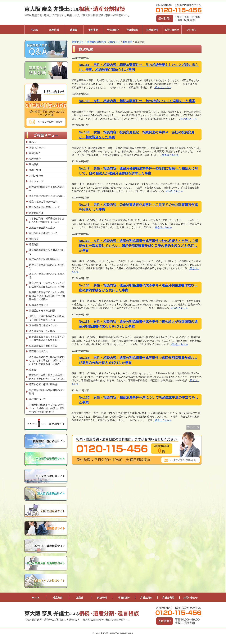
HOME (34, 29)
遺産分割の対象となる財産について (46, 252)
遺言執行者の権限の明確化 (43, 384)
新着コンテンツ (37, 147)
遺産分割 (54, 29)
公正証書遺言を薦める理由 (43, 345)
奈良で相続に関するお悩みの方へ (46, 196)
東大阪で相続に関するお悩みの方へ (46, 189)
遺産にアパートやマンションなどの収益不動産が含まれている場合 (46, 285)
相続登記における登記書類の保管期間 (46, 392)
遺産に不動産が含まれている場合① (46, 267)
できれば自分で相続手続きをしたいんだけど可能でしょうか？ (46, 220)
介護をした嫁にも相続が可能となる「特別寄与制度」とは (46, 318)
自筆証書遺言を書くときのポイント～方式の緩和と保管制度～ (46, 338)
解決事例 (93, 29)
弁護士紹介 (132, 29)
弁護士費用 (152, 29)
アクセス (191, 29)
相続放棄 (34, 239)
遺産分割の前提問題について (44, 207)
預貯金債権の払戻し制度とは (44, 259)
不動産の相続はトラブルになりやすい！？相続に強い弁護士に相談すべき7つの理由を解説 (46, 408)
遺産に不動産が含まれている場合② (46, 276)
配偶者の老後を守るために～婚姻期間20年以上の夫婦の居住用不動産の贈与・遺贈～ (47, 296)
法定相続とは (36, 213)
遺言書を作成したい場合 (42, 331)
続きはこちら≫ (162, 87)
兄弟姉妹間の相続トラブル (43, 325)
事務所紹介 (113, 29)
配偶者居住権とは (38, 305)
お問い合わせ (172, 29)
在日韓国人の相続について (43, 233)
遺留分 (73, 29)
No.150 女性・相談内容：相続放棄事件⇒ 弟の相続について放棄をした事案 (137, 101)
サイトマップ (36, 181)
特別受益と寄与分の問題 (42, 310)
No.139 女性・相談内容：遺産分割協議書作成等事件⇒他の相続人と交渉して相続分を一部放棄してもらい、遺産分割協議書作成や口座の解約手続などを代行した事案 (138, 245)
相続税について (37, 399)
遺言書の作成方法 (39, 351)
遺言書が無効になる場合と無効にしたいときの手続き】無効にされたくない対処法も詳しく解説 (46, 360)
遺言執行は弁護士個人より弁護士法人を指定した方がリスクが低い (46, 377)
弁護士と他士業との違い (42, 227)
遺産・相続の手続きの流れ (43, 201)
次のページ (193, 427)
